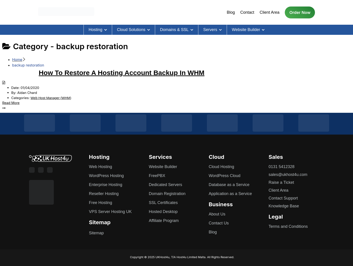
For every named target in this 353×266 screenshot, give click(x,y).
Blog (231, 12)
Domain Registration (167, 193)
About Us (217, 214)
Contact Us (219, 223)
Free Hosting (100, 202)
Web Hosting (100, 166)
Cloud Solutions (131, 29)
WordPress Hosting (106, 175)
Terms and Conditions (288, 226)
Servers (210, 29)
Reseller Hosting (104, 193)
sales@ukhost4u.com (288, 174)
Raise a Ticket (281, 182)
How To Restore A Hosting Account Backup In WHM (121, 72)
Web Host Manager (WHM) (51, 98)
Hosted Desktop (163, 211)
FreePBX (157, 175)
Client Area (269, 12)
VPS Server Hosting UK (110, 211)
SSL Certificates (163, 202)
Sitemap (96, 233)
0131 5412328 (281, 166)
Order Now (299, 12)
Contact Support (283, 198)
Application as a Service (230, 193)
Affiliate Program (164, 220)
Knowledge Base (284, 206)
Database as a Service (229, 184)
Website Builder (246, 29)
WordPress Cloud (224, 175)
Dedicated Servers (165, 184)
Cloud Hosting (221, 166)
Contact (247, 12)
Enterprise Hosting (105, 184)
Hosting (95, 29)
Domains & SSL (174, 29)
